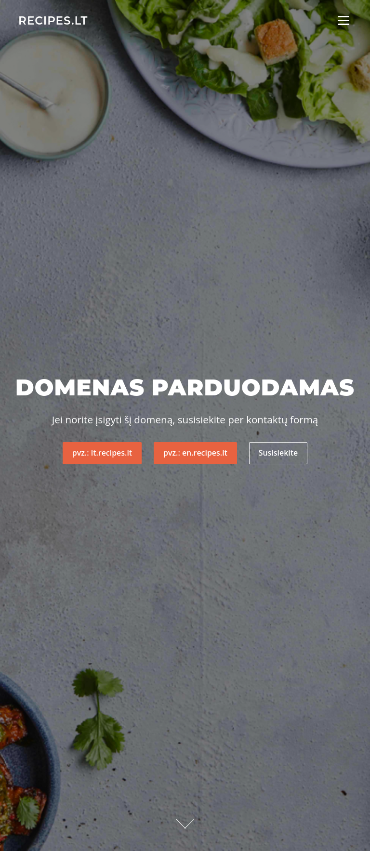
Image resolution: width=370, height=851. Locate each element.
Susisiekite (278, 452)
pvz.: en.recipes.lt (195, 452)
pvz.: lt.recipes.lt (102, 452)
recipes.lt (53, 20)
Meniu (343, 20)
